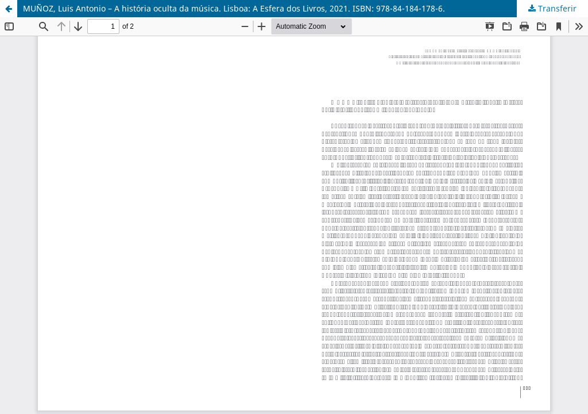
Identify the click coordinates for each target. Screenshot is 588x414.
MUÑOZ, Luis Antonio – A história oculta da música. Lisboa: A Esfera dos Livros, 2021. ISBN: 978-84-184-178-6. (234, 8)
